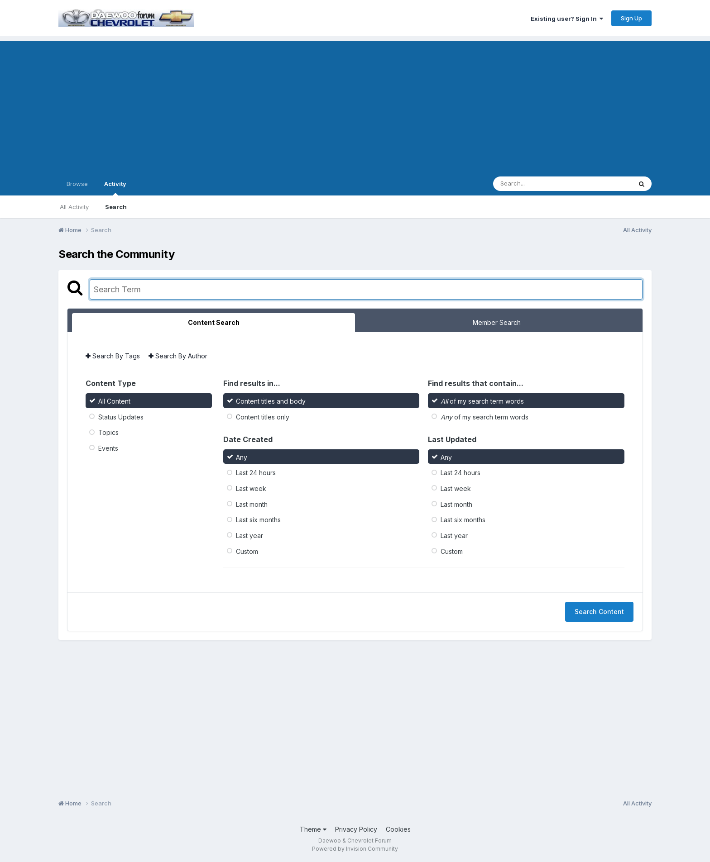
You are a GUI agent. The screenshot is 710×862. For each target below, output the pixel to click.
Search (116, 206)
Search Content (599, 611)
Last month (252, 504)
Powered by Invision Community (355, 848)
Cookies (398, 829)
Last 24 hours (256, 472)
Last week (251, 488)
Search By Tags (113, 356)
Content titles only (262, 416)
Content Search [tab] (214, 322)
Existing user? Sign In (567, 18)
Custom (247, 551)
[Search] (537, 183)
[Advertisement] (355, 104)
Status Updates (121, 416)
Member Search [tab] (497, 322)
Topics (108, 432)
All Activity (74, 206)
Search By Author (178, 356)
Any (241, 457)
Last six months (258, 520)
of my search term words (482, 401)
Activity (115, 187)
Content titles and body (271, 401)
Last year (249, 535)
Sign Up (631, 18)
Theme (313, 829)
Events (108, 448)
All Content (114, 401)
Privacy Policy (356, 829)
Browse (77, 183)
